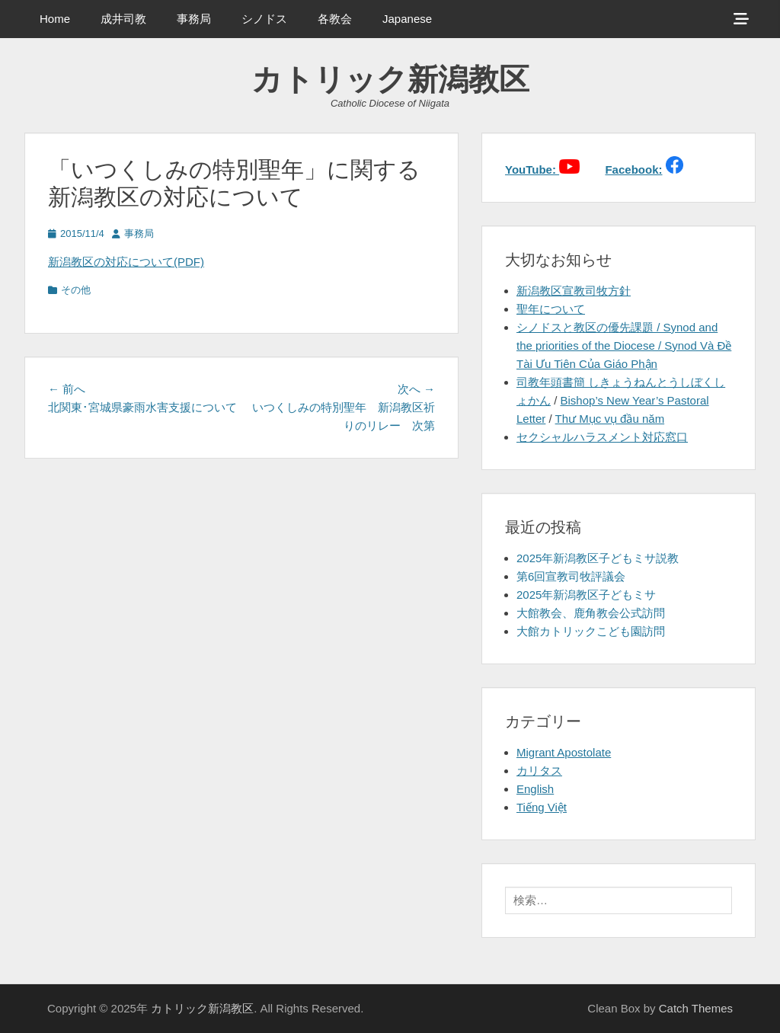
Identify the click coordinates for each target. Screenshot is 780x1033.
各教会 (335, 18)
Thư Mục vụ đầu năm (610, 418)
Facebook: (633, 169)
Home (55, 18)
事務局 (194, 18)
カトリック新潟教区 (390, 79)
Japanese (407, 18)
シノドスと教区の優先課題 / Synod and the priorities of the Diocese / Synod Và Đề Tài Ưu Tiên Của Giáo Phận (623, 345)
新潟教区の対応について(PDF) (126, 261)
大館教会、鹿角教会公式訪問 (590, 612)
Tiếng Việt (541, 807)
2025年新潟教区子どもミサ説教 (597, 558)
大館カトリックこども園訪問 (590, 631)
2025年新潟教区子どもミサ (586, 594)
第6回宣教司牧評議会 (570, 576)
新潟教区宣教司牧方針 (573, 290)
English (535, 788)
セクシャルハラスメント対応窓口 (602, 436)
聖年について (550, 308)
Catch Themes (696, 1008)
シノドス (264, 18)
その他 (76, 290)
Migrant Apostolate (563, 752)
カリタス (539, 770)
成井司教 (123, 18)
